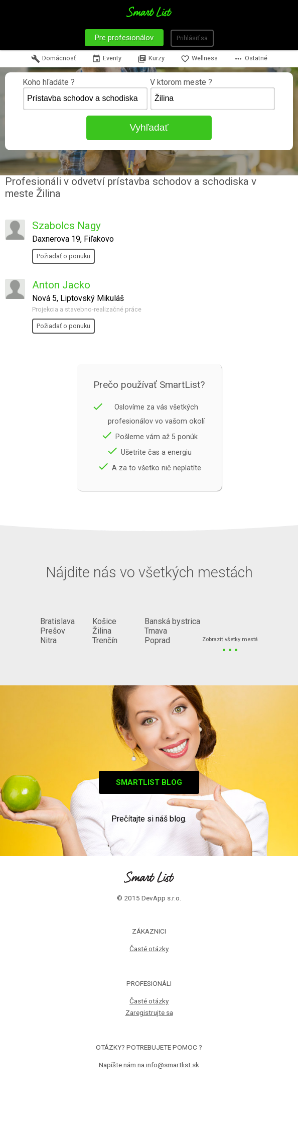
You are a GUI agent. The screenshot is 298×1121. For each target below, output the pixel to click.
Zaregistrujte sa (149, 1012)
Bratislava (57, 621)
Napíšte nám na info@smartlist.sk (149, 1065)
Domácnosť (53, 58)
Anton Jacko (61, 285)
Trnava (155, 631)
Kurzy (151, 58)
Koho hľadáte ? (85, 94)
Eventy (106, 58)
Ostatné (250, 58)
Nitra (48, 640)
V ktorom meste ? (212, 94)
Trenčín (104, 640)
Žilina (101, 631)
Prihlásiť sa (192, 38)
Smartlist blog (149, 782)
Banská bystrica (172, 621)
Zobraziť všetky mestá (230, 640)
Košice (104, 621)
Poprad (157, 640)
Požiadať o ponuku (63, 256)
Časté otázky (149, 949)
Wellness (199, 58)
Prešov (52, 631)
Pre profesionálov (124, 37)
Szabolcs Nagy (66, 226)
